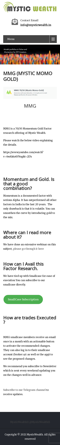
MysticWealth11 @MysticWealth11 (30, 422)
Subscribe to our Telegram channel (24, 389)
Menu (11, 39)
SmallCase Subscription (23, 299)
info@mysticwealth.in (35, 25)
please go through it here (28, 248)
